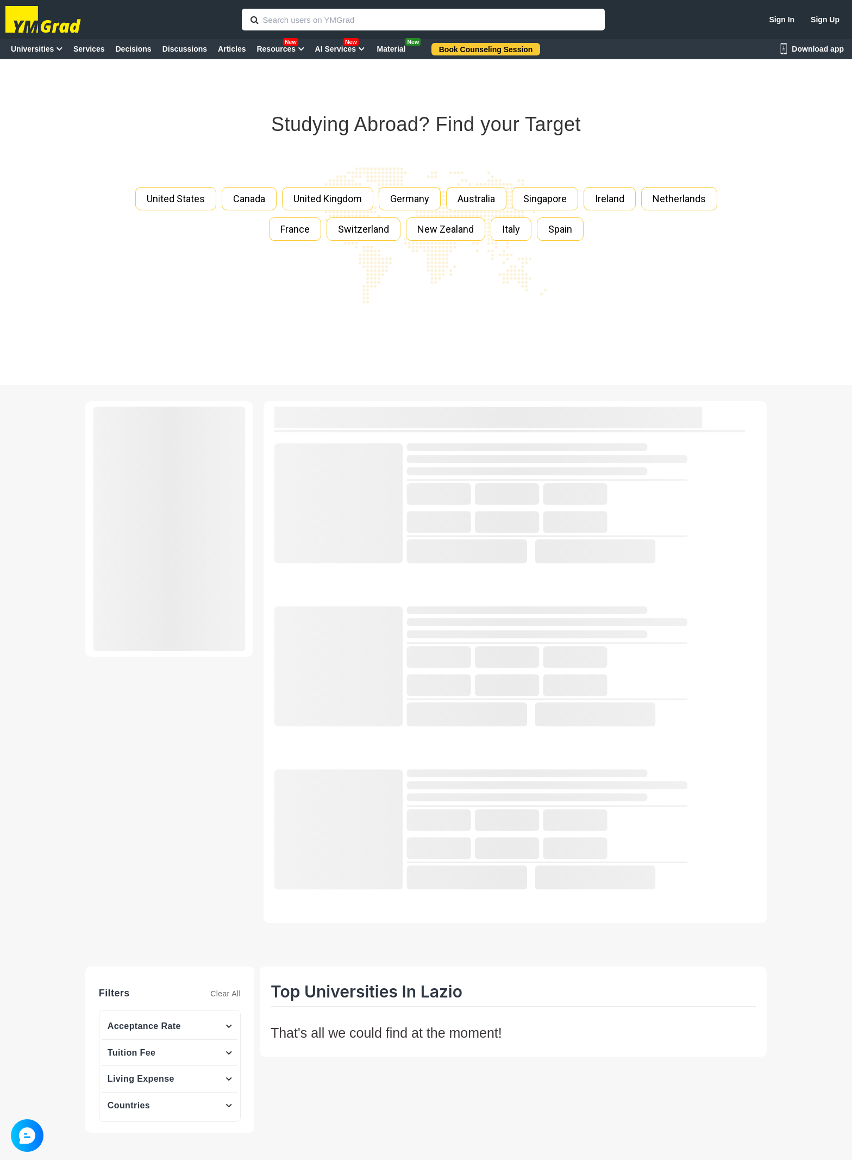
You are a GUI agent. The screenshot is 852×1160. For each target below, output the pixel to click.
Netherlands (679, 198)
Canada (249, 198)
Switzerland (363, 229)
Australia (476, 198)
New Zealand (445, 229)
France (295, 229)
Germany (409, 198)
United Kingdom (327, 198)
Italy (511, 229)
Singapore (545, 198)
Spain (560, 229)
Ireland (609, 198)
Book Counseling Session (486, 49)
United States (176, 198)
